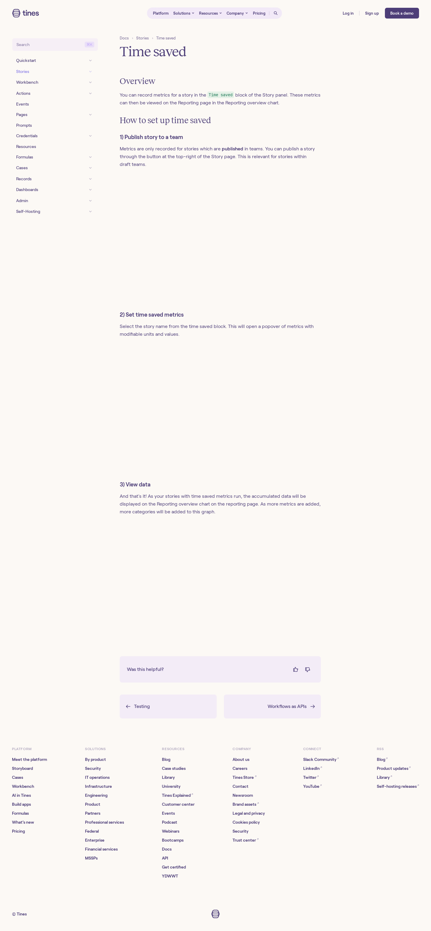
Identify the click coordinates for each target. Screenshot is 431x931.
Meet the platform (29, 759)
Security (93, 768)
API (165, 858)
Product (92, 804)
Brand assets (246, 803)
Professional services (104, 822)
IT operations (97, 777)
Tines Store (244, 776)
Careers (240, 768)
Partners (92, 813)
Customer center (178, 804)
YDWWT (170, 876)
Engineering (96, 795)
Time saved (166, 38)
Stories (142, 38)
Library (168, 777)
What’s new (23, 822)
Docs (124, 38)
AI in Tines (21, 795)
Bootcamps (172, 840)
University (171, 786)
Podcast (169, 822)
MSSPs (91, 858)
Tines (22, 914)
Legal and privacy (249, 813)
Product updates (394, 767)
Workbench (23, 786)
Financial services (101, 849)
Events (168, 813)
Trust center (245, 839)
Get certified (174, 867)
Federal (92, 831)
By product (95, 759)
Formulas (20, 813)
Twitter (311, 776)
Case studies (174, 768)
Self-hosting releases (398, 785)
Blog (166, 759)
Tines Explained (177, 794)
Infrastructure (98, 786)
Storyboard (22, 768)
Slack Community (321, 758)
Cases (17, 777)
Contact (240, 786)
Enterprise (94, 840)
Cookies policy (246, 822)
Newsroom (243, 795)
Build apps (21, 804)
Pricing (18, 831)
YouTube (312, 785)
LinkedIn (312, 767)
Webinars (170, 831)
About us (241, 759)
